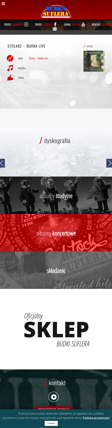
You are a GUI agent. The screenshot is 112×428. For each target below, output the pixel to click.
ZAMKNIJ (51, 423)
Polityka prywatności (96, 417)
